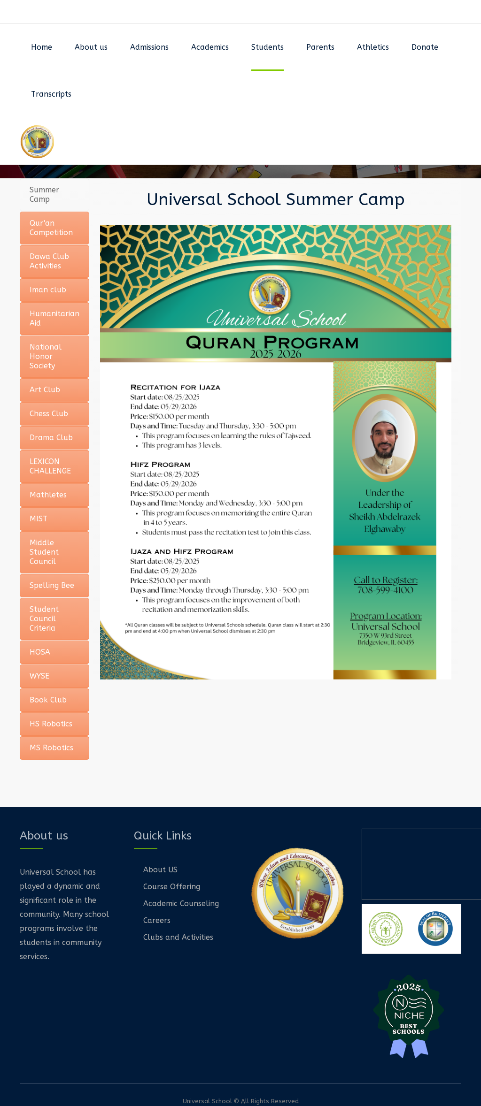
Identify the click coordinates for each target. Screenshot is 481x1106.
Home (41, 47)
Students (267, 47)
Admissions (149, 47)
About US (160, 869)
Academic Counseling (181, 903)
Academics (210, 47)
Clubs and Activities (178, 937)
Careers (157, 920)
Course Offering (171, 886)
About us (91, 47)
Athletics (373, 47)
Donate (424, 47)
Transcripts (51, 94)
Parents (320, 47)
